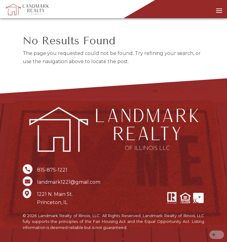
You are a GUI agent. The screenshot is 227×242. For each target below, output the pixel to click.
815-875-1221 (52, 170)
